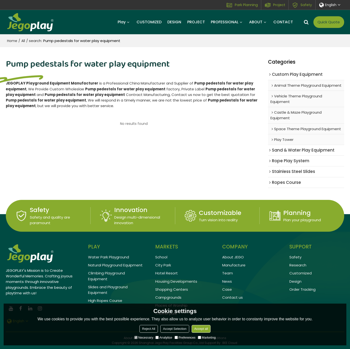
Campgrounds (168, 297)
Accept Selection (175, 329)
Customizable (220, 213)
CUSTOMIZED (149, 22)
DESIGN (174, 22)
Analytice (163, 337)
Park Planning (246, 4)
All (23, 40)
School (161, 257)
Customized (300, 273)
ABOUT (255, 22)
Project (279, 4)
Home (12, 40)
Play (122, 22)
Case (227, 289)
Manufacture (233, 265)
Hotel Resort (166, 273)
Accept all (201, 329)
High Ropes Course (105, 300)
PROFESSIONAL (224, 22)
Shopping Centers (171, 289)
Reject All (148, 329)
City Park (163, 265)
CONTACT (283, 22)
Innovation (130, 210)
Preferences (185, 337)
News (227, 281)
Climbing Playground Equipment (106, 276)
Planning (297, 213)
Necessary (143, 337)
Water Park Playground (108, 257)
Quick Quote (328, 22)
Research (297, 265)
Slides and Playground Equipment (108, 289)
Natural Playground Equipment (115, 265)
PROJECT (196, 22)
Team (227, 273)
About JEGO (233, 257)
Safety (306, 4)
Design (295, 281)
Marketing (207, 337)
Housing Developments (176, 281)
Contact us (232, 297)
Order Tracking (302, 289)
